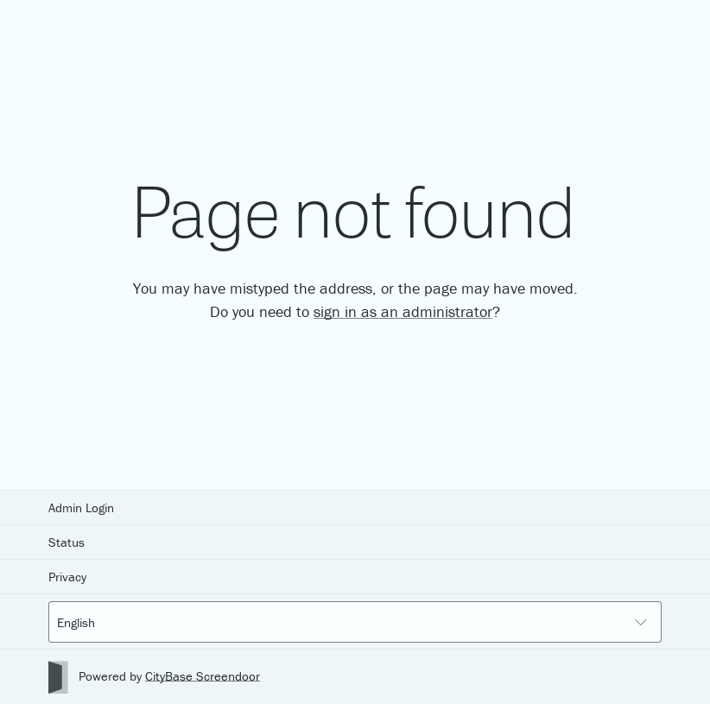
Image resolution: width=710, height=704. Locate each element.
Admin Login (81, 507)
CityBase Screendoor (202, 676)
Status (66, 542)
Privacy (67, 576)
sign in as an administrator (403, 311)
